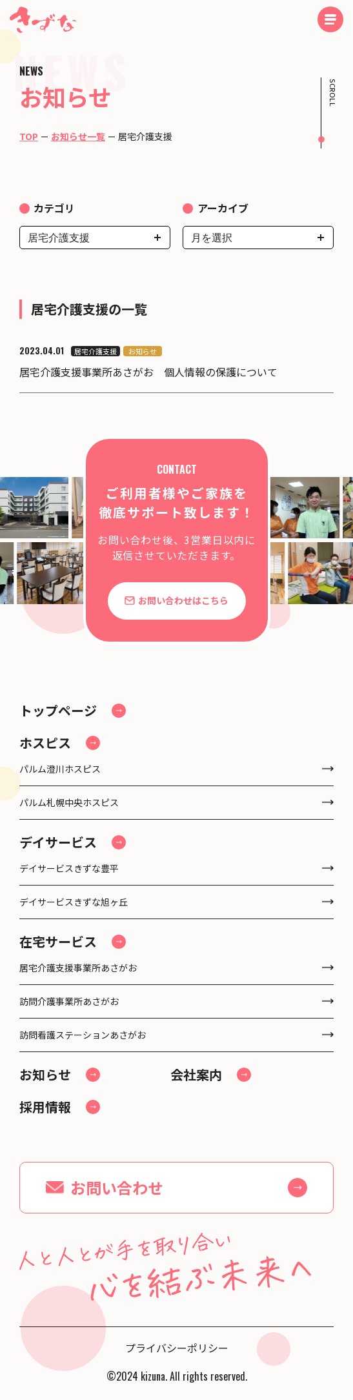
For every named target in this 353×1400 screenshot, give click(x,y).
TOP (28, 136)
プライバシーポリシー (176, 1347)
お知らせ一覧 (78, 136)
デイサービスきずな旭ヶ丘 (73, 901)
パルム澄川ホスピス (60, 768)
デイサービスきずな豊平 (69, 868)
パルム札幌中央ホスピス (69, 802)
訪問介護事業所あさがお (69, 1001)
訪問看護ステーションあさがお (82, 1034)
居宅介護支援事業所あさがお (78, 967)
